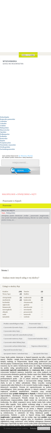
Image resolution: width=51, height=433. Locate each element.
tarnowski (27, 314)
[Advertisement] (25, 32)
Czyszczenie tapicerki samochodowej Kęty (18, 335)
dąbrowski (6, 305)
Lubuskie (3, 123)
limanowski (7, 307)
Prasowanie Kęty (35, 324)
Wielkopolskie (5, 147)
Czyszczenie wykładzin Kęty (38, 327)
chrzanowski (28, 302)
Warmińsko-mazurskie (8, 145)
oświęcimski (7, 298)
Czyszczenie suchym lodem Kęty (15, 346)
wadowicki (27, 298)
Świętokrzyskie (5, 143)
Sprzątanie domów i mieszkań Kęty (16, 354)
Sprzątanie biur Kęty (40, 354)
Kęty (3, 213)
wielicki (26, 317)
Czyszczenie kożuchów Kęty (37, 339)
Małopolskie (4, 128)
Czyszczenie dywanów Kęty (13, 327)
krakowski (27, 300)
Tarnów (26, 291)
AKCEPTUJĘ (43, 428)
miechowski (28, 307)
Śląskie (2, 141)
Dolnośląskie (4, 117)
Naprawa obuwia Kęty (39, 346)
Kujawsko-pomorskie (7, 119)
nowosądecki (7, 310)
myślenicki (6, 300)
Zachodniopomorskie (7, 149)
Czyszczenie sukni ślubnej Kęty (14, 342)
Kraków (5, 291)
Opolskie (3, 132)
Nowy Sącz (7, 294)
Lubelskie (3, 121)
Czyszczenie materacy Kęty (13, 339)
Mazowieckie (4, 130)
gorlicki (26, 305)
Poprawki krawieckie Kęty (13, 350)
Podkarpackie (5, 134)
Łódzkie (3, 126)
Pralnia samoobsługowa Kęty (14, 324)
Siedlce (26, 294)
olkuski (5, 312)
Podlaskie (3, 136)
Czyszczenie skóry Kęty (12, 331)
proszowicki (28, 312)
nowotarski (28, 310)
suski (4, 314)
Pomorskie (4, 138)
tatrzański (6, 317)
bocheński (6, 302)
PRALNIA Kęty (8, 210)
